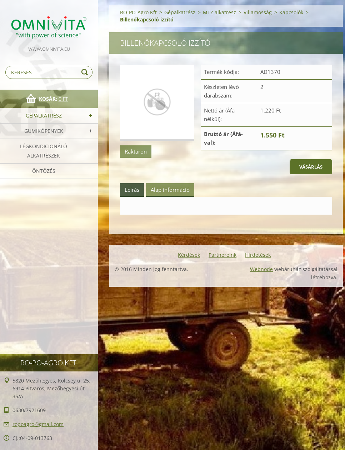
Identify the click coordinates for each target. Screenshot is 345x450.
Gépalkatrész (44, 115)
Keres (85, 72)
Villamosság (258, 12)
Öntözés (43, 171)
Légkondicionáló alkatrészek (43, 151)
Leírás (132, 189)
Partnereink (222, 254)
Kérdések (189, 254)
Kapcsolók (291, 12)
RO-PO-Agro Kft (138, 12)
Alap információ (170, 189)
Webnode (261, 269)
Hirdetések (258, 254)
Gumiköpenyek (43, 131)
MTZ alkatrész (219, 12)
